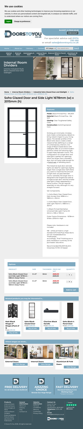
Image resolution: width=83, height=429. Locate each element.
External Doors (18, 54)
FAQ (20, 409)
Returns (36, 409)
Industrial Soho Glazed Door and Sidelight (50, 92)
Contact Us (23, 411)
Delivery (29, 48)
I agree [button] (8, 21)
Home (6, 48)
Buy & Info (13, 333)
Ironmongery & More (29, 54)
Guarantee (37, 411)
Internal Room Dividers (42, 54)
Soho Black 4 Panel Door (68, 323)
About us (18, 48)
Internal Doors (9, 54)
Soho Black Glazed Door (30, 323)
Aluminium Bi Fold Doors (72, 54)
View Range (20, 364)
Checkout (72, 33)
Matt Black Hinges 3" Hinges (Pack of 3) (12, 325)
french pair (52, 162)
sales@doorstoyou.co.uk (65, 42)
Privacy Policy (38, 413)
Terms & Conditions (37, 406)
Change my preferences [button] (22, 21)
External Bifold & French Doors (57, 54)
